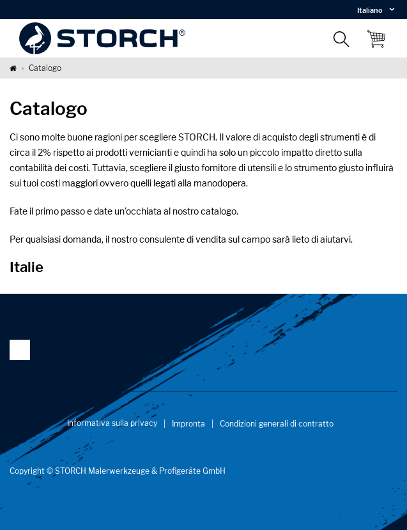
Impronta (188, 423)
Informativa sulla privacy (112, 423)
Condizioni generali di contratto (277, 423)
